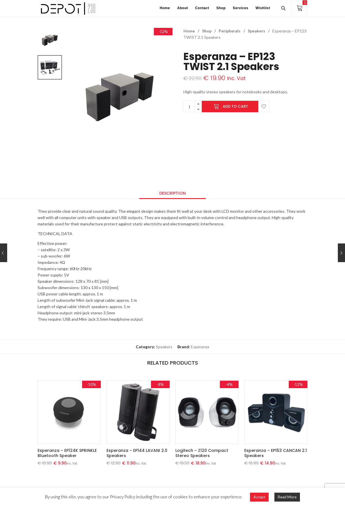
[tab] (172, 193)
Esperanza (200, 346)
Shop (207, 30)
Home (189, 30)
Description (172, 193)
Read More (287, 497)
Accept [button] (259, 497)
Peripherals (230, 30)
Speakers (256, 30)
